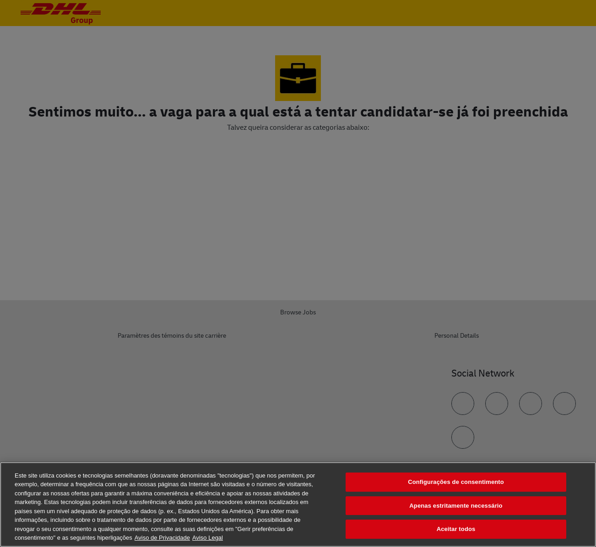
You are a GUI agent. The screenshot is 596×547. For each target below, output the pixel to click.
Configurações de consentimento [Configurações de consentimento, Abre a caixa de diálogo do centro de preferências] (456, 481)
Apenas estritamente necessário (455, 505)
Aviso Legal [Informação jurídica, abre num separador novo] (207, 537)
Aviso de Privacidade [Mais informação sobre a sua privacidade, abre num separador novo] (162, 537)
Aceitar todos (456, 529)
